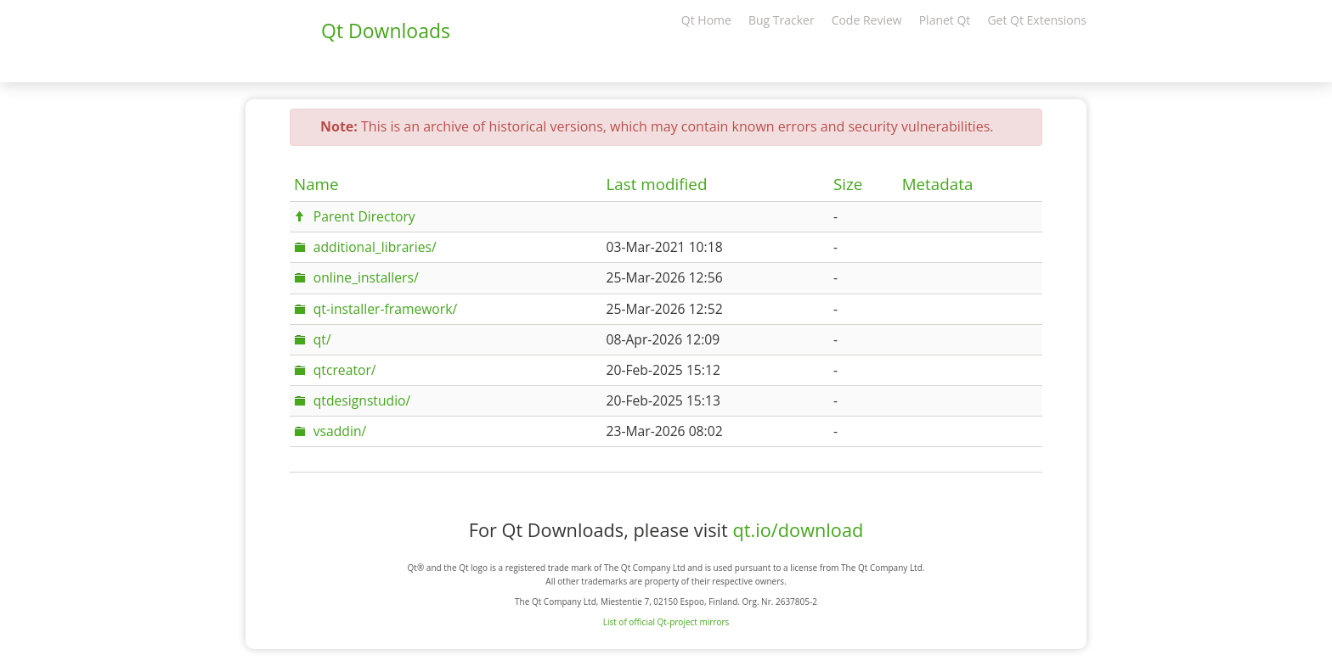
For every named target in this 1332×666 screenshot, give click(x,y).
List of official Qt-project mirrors (666, 622)
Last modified (657, 184)
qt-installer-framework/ (385, 308)
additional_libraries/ (375, 247)
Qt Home (706, 20)
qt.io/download (797, 530)
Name (316, 184)
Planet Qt (945, 20)
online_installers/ (366, 277)
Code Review (867, 20)
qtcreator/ (344, 370)
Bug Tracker (781, 20)
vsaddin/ (340, 431)
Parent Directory (364, 216)
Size (847, 184)
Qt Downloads (385, 30)
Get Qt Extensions (1036, 20)
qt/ (322, 339)
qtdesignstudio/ (362, 400)
